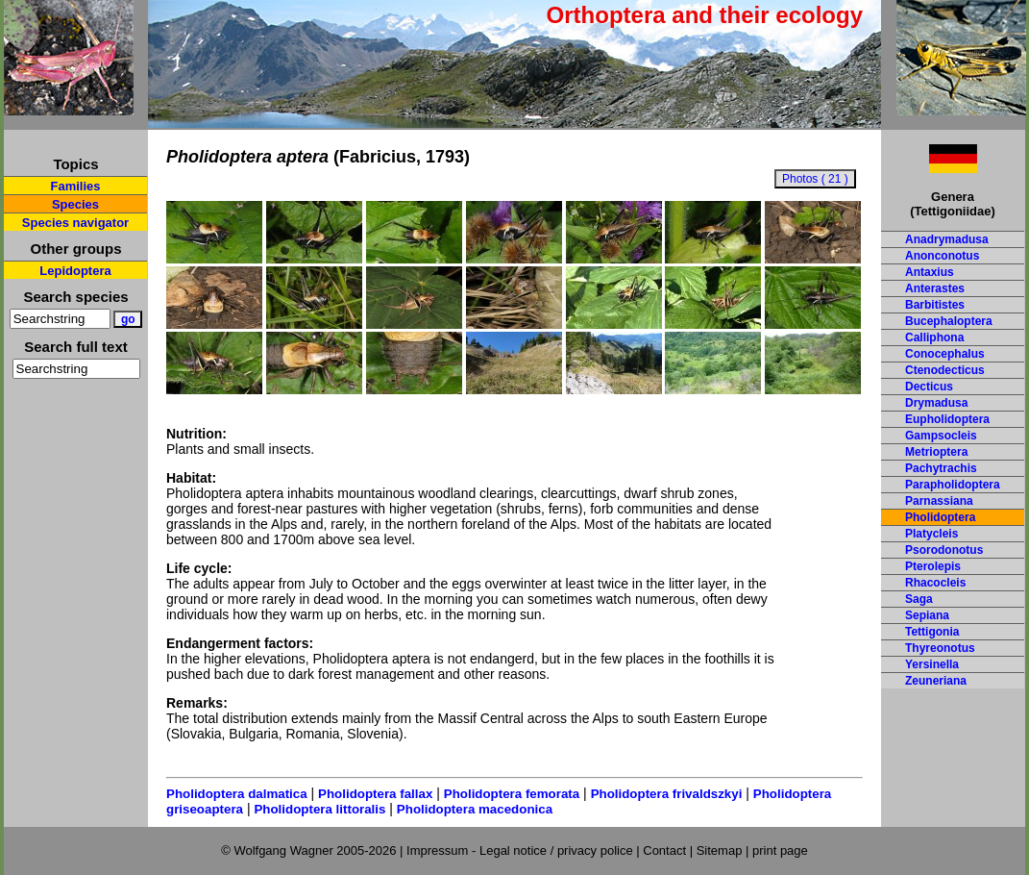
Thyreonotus (940, 648)
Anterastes (935, 288)
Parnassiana (939, 501)
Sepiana (927, 615)
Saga (919, 599)
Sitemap (720, 850)
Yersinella (932, 664)
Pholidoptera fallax (375, 794)
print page (780, 850)
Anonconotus (942, 255)
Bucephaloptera (948, 321)
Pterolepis (933, 566)
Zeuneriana (936, 681)
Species (75, 204)
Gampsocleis (941, 435)
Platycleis (931, 533)
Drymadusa (936, 403)
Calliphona (934, 337)
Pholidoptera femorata (511, 794)
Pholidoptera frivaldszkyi (667, 794)
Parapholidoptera (952, 484)
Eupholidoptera (947, 419)
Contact (664, 850)
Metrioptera (936, 452)
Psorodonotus (944, 550)
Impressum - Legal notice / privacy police (521, 850)
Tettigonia (932, 631)
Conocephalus (945, 354)
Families (75, 186)
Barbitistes (935, 305)
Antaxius (929, 272)
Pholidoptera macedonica (474, 809)
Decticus (929, 386)
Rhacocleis (935, 582)
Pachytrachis (941, 468)
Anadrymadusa (947, 239)
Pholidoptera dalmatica (236, 794)
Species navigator (75, 222)
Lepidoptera (74, 270)
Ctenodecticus (945, 370)
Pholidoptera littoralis (319, 809)
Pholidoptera (940, 517)
